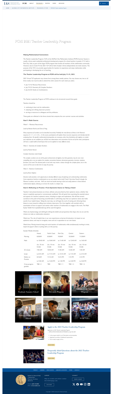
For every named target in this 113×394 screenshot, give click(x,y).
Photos (47, 3)
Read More (51, 344)
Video (54, 3)
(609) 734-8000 (35, 384)
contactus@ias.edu (35, 385)
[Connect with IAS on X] (74, 385)
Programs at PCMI (42, 8)
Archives (61, 3)
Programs (39, 3)
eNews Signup (78, 379)
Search (104, 3)
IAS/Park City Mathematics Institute (23, 8)
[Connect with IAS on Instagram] (85, 385)
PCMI (24, 3)
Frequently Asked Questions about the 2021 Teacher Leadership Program (68, 351)
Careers (42, 370)
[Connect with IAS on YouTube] (81, 385)
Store (70, 370)
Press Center (50, 370)
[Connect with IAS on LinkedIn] (89, 385)
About (32, 3)
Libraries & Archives (61, 370)
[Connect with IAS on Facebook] (77, 385)
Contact (77, 370)
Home (7, 8)
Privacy (36, 370)
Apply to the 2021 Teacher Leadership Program (66, 327)
